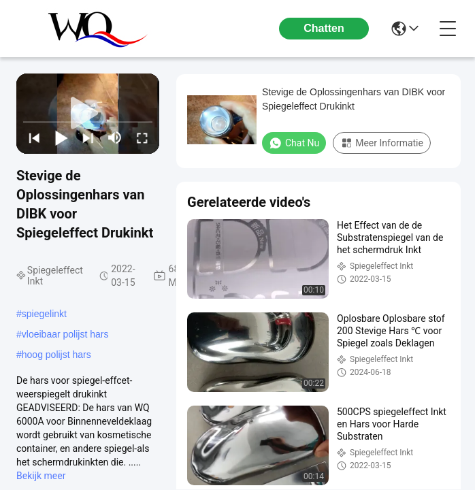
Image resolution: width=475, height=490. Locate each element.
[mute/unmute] (115, 137)
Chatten (324, 28)
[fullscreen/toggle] (142, 137)
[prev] (34, 137)
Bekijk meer (40, 475)
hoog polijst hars (56, 354)
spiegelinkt (44, 313)
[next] (87, 137)
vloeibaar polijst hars (65, 334)
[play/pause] (61, 137)
